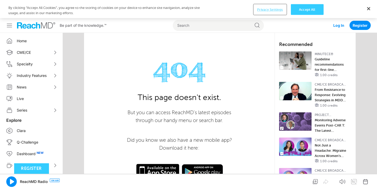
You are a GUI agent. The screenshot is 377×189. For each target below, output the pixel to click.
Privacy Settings (270, 180)
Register (360, 7)
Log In (338, 7)
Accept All (307, 180)
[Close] (368, 180)
